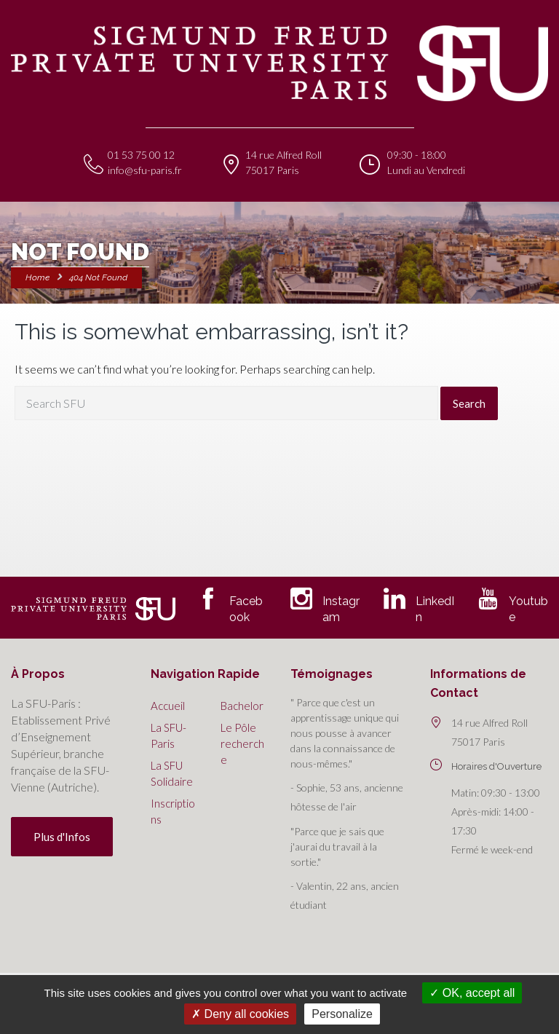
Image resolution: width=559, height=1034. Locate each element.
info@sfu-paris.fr (145, 170)
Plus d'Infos (61, 836)
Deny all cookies (240, 1014)
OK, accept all (472, 993)
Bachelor (242, 705)
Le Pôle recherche (242, 743)
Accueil (168, 705)
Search (469, 403)
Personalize (342, 1014)
